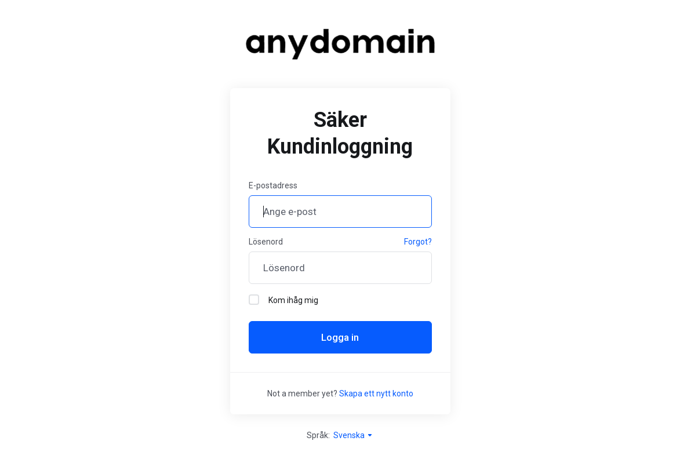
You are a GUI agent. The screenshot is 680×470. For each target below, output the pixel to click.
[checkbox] (254, 299)
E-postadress (273, 185)
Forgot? (418, 241)
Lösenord (266, 241)
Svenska (353, 435)
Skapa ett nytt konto (376, 393)
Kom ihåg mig (283, 299)
